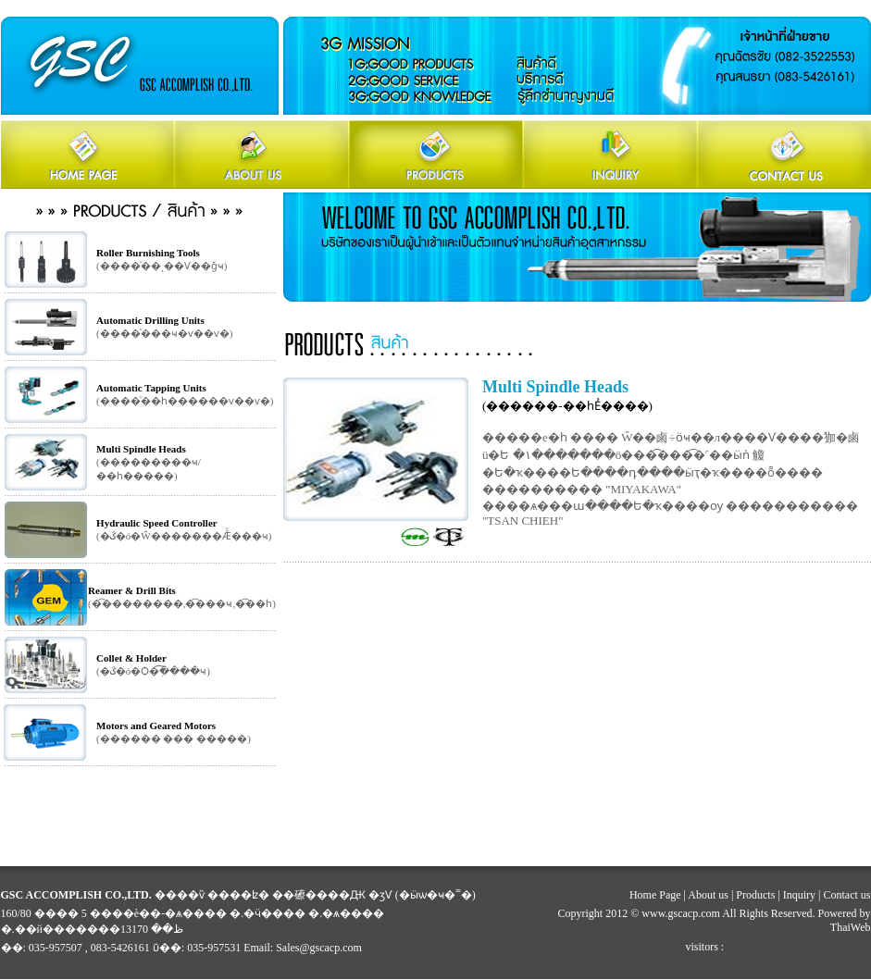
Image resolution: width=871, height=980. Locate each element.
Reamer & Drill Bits (132, 590)
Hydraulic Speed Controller (157, 522)
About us (708, 894)
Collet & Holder (131, 658)
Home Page (655, 894)
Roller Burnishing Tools (148, 252)
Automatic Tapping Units (151, 387)
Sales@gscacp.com (319, 947)
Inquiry (799, 894)
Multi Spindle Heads (141, 448)
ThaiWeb (850, 927)
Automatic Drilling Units (150, 320)
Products (755, 894)
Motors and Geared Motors (156, 725)
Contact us (847, 894)
